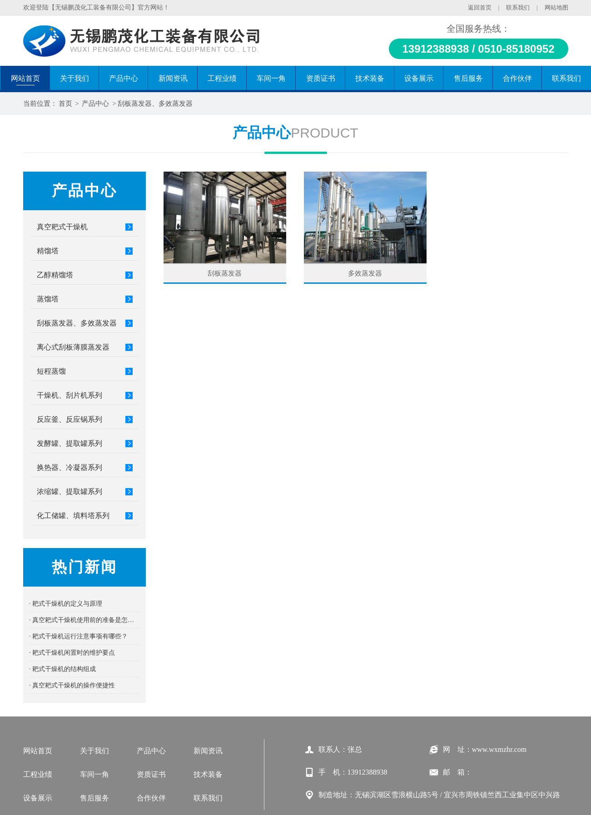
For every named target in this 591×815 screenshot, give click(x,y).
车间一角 (94, 774)
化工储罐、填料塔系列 (73, 515)
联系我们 (518, 7)
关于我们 (94, 751)
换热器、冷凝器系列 (69, 467)
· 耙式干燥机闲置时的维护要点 (72, 652)
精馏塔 (48, 251)
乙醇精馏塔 (55, 275)
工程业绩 (37, 774)
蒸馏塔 (48, 299)
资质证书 (151, 774)
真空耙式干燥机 (62, 227)
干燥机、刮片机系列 (69, 395)
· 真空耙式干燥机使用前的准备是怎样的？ (84, 620)
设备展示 (37, 798)
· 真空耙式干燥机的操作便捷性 (72, 685)
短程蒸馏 (51, 371)
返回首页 (480, 7)
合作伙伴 (151, 798)
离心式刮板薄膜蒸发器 (73, 347)
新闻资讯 (208, 751)
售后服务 (94, 798)
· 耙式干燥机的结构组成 (62, 669)
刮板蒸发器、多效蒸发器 (155, 103)
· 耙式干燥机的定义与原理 (65, 603)
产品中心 (95, 103)
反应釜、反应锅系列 (69, 419)
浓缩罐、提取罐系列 (69, 491)
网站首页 (37, 751)
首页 (65, 103)
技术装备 (208, 774)
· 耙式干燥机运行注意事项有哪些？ (78, 636)
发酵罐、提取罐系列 (69, 443)
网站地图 (556, 7)
